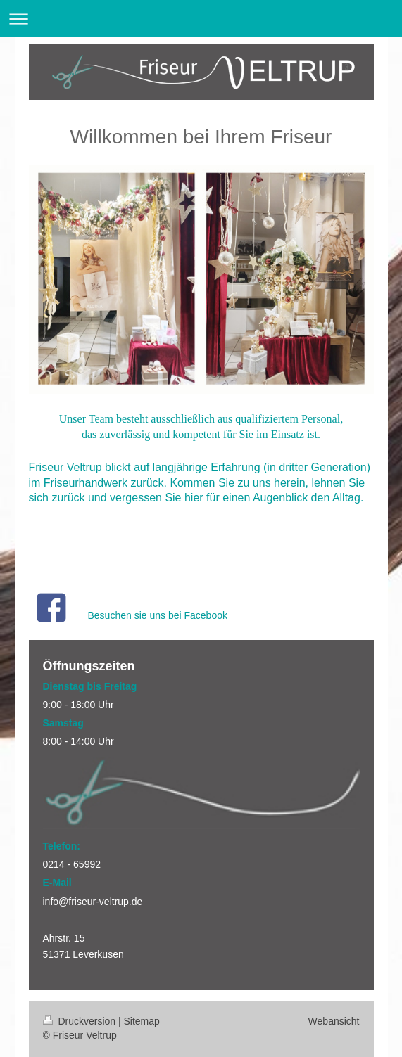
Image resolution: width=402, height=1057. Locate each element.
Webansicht (334, 1021)
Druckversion (80, 1021)
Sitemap (142, 1021)
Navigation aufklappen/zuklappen (201, 19)
